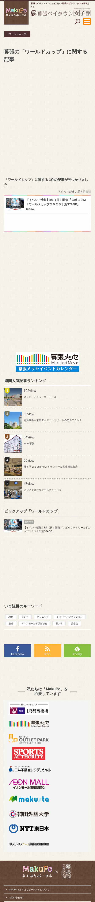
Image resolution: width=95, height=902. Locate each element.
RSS (48, 654)
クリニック (43, 616)
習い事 (59, 623)
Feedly (77, 654)
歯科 (10, 623)
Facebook (17, 654)
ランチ (25, 616)
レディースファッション (70, 616)
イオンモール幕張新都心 (34, 623)
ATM (10, 616)
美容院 (74, 623)
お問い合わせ (15, 897)
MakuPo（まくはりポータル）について (28, 889)
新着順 (87, 191)
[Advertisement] (47, 119)
